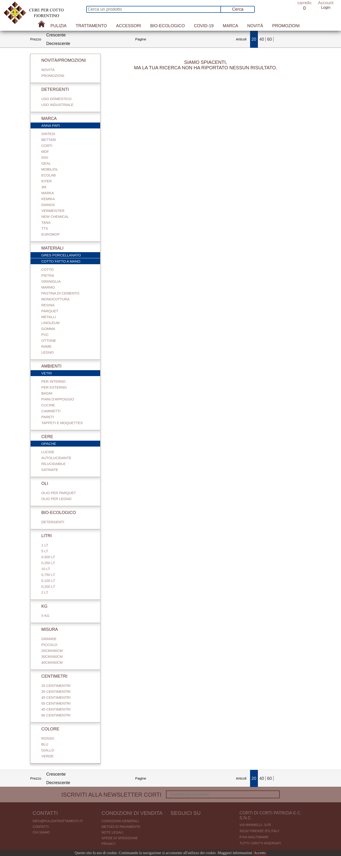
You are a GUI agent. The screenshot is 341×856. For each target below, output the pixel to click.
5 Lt (44, 551)
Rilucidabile (53, 464)
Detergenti (52, 89)
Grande (49, 639)
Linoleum (50, 323)
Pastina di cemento (60, 293)
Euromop (50, 234)
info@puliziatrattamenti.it (58, 821)
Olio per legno (56, 499)
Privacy (109, 844)
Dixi (44, 157)
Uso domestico (56, 99)
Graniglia (51, 281)
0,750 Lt (48, 575)
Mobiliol (49, 169)
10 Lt (45, 569)
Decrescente (58, 43)
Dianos (48, 205)
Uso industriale (57, 105)
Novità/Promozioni (60, 60)
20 (253, 39)
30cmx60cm (52, 656)
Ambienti (48, 366)
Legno (47, 352)
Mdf (45, 151)
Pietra (47, 275)
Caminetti (51, 411)
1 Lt (44, 545)
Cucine (48, 405)
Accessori (128, 25)
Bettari (48, 140)
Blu (44, 744)
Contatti (41, 827)
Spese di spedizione (120, 838)
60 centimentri (56, 715)
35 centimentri (56, 691)
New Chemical (55, 217)
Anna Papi (67, 125)
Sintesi (48, 134)
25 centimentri (56, 686)
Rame (46, 346)
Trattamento (91, 25)
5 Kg (45, 616)
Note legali (112, 832)
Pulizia (58, 25)
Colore (47, 729)
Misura (46, 629)
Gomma (48, 329)
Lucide (47, 452)
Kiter (46, 181)
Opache (67, 444)
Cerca (237, 9)
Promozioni (286, 25)
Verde (47, 756)
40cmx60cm (52, 662)
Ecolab (48, 175)
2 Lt (44, 592)
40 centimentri (56, 709)
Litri (43, 535)
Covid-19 (204, 25)
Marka (47, 193)
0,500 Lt (48, 557)
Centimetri (51, 676)
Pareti (47, 417)
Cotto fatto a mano (67, 261)
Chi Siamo (41, 832)
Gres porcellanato (67, 255)
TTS (44, 228)
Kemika (48, 199)
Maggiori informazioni (235, 853)
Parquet (49, 311)
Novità (255, 25)
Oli (41, 483)
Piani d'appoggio (57, 399)
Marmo (48, 287)
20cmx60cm (52, 651)
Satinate (49, 470)
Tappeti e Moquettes (62, 423)
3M (43, 187)
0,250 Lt (48, 563)
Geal (46, 163)
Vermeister (53, 211)
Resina (48, 305)
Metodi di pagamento (121, 827)
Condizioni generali (120, 821)
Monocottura (55, 299)
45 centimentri (56, 697)
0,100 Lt (48, 581)
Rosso (47, 738)
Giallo (47, 750)
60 (269, 39)
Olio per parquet (58, 493)
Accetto (260, 853)
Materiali (49, 248)
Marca (230, 25)
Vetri (67, 373)
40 (261, 39)
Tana (46, 222)
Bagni (47, 393)
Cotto (47, 270)
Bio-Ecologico (167, 25)
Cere (44, 436)
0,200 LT (48, 586)
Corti (46, 146)
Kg (41, 606)
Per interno (53, 381)
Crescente (56, 35)
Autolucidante (56, 458)
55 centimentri (56, 703)
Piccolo (49, 645)
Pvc (45, 335)
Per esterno (54, 387)
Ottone (48, 340)
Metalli (48, 317)
